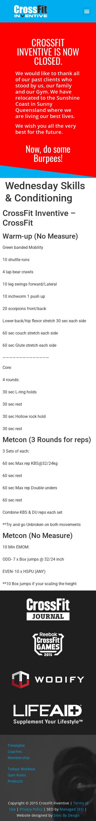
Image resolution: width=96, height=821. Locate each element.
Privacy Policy (31, 809)
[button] (86, 11)
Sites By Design (67, 815)
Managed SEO (72, 809)
